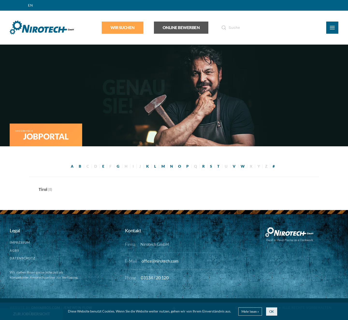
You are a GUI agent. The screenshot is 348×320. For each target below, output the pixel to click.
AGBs (14, 250)
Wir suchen (122, 27)
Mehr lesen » (250, 311)
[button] (332, 28)
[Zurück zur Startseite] (42, 28)
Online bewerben (181, 27)
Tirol (43, 189)
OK (271, 311)
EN (30, 5)
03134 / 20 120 (155, 277)
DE (18, 5)
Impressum (20, 242)
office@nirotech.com (160, 261)
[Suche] (267, 27)
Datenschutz (22, 258)
